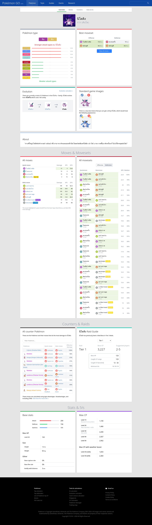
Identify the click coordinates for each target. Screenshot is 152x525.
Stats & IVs (89, 10)
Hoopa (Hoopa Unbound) (33, 357)
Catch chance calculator (76, 496)
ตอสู (26, 62)
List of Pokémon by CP (41, 496)
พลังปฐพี (85, 46)
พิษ (26, 74)
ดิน (26, 48)
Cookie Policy (109, 497)
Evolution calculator (75, 493)
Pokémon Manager (75, 503)
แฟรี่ (26, 71)
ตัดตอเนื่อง (32, 177)
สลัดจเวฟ (29, 191)
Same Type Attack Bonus (56, 208)
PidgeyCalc (72, 498)
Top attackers (38, 491)
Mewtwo (27, 354)
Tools (42, 4)
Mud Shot (49, 375)
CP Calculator (73, 500)
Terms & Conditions (111, 499)
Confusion (49, 350)
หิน (26, 65)
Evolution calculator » (66, 91)
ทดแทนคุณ (32, 203)
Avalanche (59, 366)
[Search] (140, 3)
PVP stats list (38, 500)
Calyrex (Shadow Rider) (32, 350)
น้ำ (26, 51)
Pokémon (32, 4)
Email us (111, 488)
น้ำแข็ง (26, 57)
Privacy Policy (109, 493)
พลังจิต (26, 54)
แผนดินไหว (30, 189)
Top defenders (38, 493)
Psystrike (59, 354)
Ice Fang (48, 366)
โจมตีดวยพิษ (87, 42)
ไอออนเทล (29, 171)
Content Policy (109, 495)
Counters (80, 10)
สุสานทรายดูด (30, 194)
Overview (62, 10)
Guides (51, 3)
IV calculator (73, 491)
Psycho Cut (49, 361)
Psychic (58, 350)
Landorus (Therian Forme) (33, 375)
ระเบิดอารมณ (33, 200)
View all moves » (104, 51)
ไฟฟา (26, 78)
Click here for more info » (41, 398)
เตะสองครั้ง (112, 42)
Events (61, 3)
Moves (71, 10)
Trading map (73, 505)
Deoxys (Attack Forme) (32, 390)
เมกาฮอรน (30, 186)
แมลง (26, 68)
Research (71, 3)
